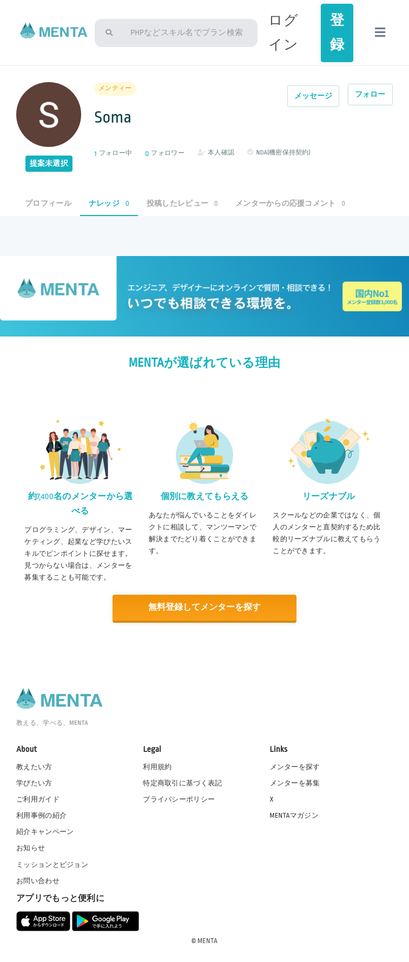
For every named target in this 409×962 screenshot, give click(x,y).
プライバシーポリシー (179, 799)
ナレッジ (109, 203)
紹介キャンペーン (45, 831)
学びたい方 (34, 782)
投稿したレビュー (182, 203)
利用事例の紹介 (41, 815)
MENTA (207, 940)
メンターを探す (295, 766)
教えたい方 (34, 766)
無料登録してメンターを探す (204, 607)
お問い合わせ (38, 880)
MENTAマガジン (294, 815)
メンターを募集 (295, 782)
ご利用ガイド (38, 799)
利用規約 (157, 766)
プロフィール (48, 203)
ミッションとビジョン (52, 863)
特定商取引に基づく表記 (182, 782)
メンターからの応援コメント (290, 203)
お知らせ (30, 847)
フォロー (370, 94)
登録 (337, 32)
